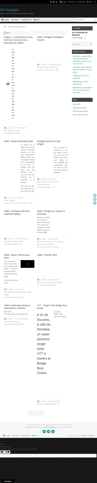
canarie (41, 285)
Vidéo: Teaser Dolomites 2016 (18, 141)
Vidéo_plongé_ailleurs (51, 67)
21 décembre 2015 (22, 238)
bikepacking (9, 133)
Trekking (72, 2)
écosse (18, 297)
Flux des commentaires (80, 111)
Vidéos (90, 2)
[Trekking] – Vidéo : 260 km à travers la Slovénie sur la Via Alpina (82, 69)
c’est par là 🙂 (29, 191)
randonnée (53, 285)
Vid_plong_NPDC (48, 244)
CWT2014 (9, 292)
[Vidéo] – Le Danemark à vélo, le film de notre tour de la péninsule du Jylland (18, 40)
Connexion (76, 104)
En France (42, 182)
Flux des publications (80, 108)
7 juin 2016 (20, 198)
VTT (58, 404)
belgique (8, 244)
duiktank (41, 70)
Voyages (63, 2)
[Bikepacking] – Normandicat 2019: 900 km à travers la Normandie (82, 90)
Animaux (41, 241)
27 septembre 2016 (55, 64)
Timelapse (15, 241)
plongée (47, 70)
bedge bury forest (51, 404)
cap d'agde (42, 187)
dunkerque (42, 247)
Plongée (41, 67)
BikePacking (81, 2)
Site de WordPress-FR (80, 115)
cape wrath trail (10, 297)
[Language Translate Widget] (79, 38)
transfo (52, 70)
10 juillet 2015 (54, 239)
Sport (40, 404)
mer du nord (49, 247)
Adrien (11, 128)
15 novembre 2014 (22, 319)
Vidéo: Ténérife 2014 (47, 255)
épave (16, 324)
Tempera (84, 435)
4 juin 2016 (53, 179)
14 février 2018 (21, 128)
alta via (8, 203)
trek (28, 203)
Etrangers (17, 130)
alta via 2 (13, 203)
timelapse (15, 244)
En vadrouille (9, 130)
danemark (17, 133)
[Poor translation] (7, 452)
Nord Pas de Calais (57, 241)
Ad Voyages (9, 10)
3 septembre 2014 (55, 401)
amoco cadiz (10, 324)
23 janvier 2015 (54, 279)
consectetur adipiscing (48, 427)
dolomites (23, 203)
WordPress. (91, 435)
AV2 (7, 200)
